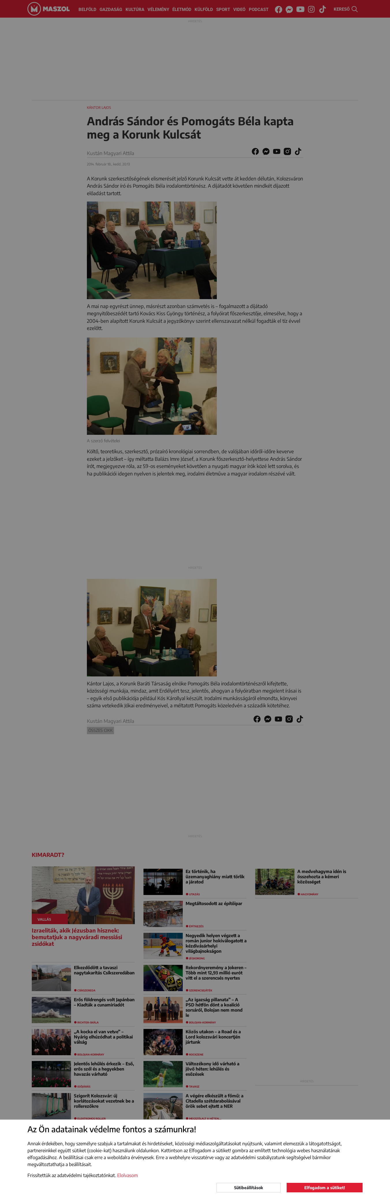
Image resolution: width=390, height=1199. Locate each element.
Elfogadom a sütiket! (324, 1187)
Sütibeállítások (248, 1187)
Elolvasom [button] (127, 1175)
